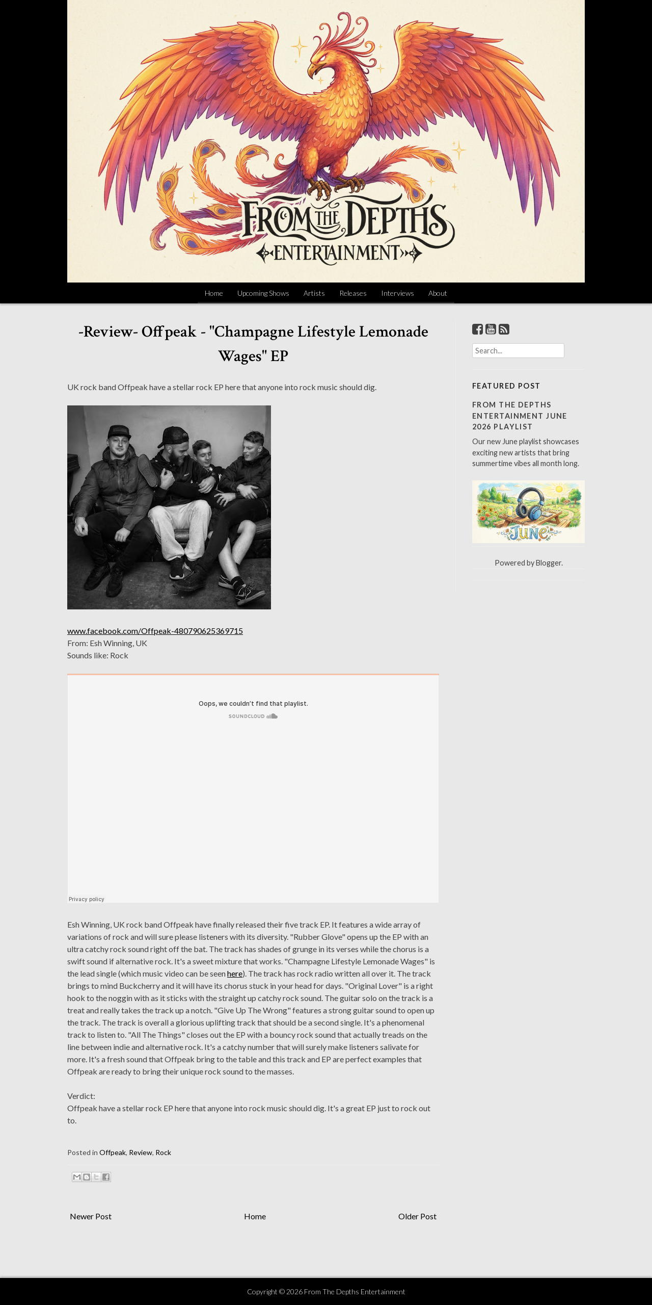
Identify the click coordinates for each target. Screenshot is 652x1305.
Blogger (548, 562)
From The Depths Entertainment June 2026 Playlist (519, 415)
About (437, 293)
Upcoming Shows (263, 293)
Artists (314, 293)
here (234, 973)
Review (140, 1152)
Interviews (397, 293)
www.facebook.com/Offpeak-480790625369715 (155, 630)
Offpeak (112, 1152)
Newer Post (91, 1216)
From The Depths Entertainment (354, 1291)
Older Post (417, 1216)
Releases (353, 293)
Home (214, 293)
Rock (163, 1152)
